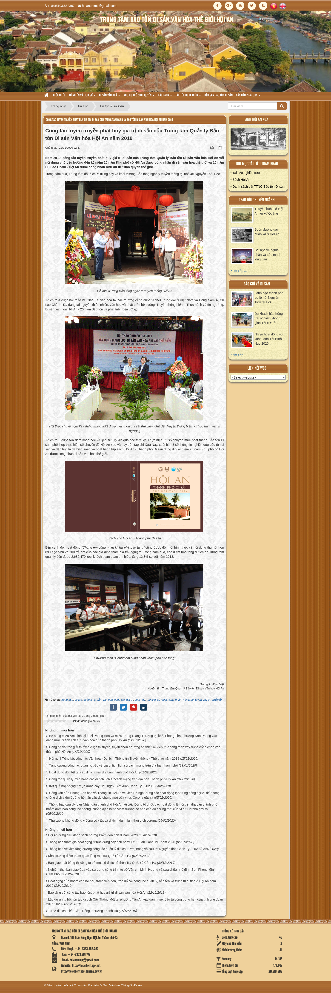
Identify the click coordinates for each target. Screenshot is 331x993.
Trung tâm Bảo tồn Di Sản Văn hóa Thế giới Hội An (108, 985)
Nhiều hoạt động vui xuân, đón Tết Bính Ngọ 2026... (269, 338)
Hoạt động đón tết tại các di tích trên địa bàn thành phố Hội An (93, 772)
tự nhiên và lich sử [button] (82, 97)
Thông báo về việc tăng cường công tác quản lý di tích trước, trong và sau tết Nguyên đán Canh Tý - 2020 (124, 849)
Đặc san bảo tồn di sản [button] (218, 95)
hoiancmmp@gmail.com (99, 6)
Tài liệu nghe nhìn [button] (188, 97)
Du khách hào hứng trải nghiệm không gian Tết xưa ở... (269, 318)
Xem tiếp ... (239, 271)
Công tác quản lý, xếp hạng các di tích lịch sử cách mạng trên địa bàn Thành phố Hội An (112, 779)
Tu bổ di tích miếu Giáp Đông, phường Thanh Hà (83, 911)
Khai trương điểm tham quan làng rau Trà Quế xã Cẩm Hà (89, 856)
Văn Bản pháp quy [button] (248, 97)
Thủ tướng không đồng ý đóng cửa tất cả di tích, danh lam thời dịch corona (103, 820)
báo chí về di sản (257, 284)
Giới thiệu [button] (59, 95)
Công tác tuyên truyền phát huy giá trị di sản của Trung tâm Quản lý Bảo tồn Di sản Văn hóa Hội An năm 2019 (109, 119)
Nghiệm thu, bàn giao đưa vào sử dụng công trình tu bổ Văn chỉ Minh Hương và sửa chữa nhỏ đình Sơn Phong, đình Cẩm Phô (131, 872)
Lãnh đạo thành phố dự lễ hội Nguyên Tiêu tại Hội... (269, 297)
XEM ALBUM (258, 139)
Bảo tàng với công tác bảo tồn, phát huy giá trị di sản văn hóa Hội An (97, 892)
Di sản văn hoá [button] (109, 97)
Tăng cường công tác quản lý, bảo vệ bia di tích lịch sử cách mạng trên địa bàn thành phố (113, 765)
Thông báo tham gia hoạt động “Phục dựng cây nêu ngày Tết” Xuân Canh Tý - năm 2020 (111, 842)
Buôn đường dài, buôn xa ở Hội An (267, 232)
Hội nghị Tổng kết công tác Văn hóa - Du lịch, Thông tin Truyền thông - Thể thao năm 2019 (114, 758)
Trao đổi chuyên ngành (257, 200)
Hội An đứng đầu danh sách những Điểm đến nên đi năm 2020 (93, 835)
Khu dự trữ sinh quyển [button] (138, 97)
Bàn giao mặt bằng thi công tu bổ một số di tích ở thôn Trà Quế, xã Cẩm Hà (102, 863)
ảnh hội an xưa (256, 120)
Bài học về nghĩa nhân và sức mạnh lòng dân (268, 254)
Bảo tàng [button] (165, 97)
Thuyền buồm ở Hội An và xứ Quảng (269, 211)
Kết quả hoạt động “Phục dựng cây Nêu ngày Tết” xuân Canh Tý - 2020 (100, 786)
